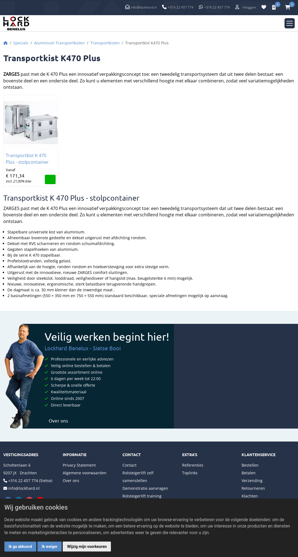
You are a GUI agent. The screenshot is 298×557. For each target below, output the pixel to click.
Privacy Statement (79, 465)
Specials (20, 42)
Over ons (56, 420)
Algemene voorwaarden (84, 472)
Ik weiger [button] (50, 546)
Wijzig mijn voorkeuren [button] (87, 546)
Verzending (252, 480)
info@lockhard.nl (144, 7)
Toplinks (190, 472)
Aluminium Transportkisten (59, 42)
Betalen (249, 472)
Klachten (250, 496)
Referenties (192, 465)
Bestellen (250, 465)
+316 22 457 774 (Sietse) (30, 480)
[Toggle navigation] (290, 23)
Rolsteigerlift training (142, 496)
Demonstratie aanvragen (145, 488)
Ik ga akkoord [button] (20, 546)
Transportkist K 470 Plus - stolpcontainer (27, 158)
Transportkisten (105, 42)
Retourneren (253, 488)
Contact (129, 465)
